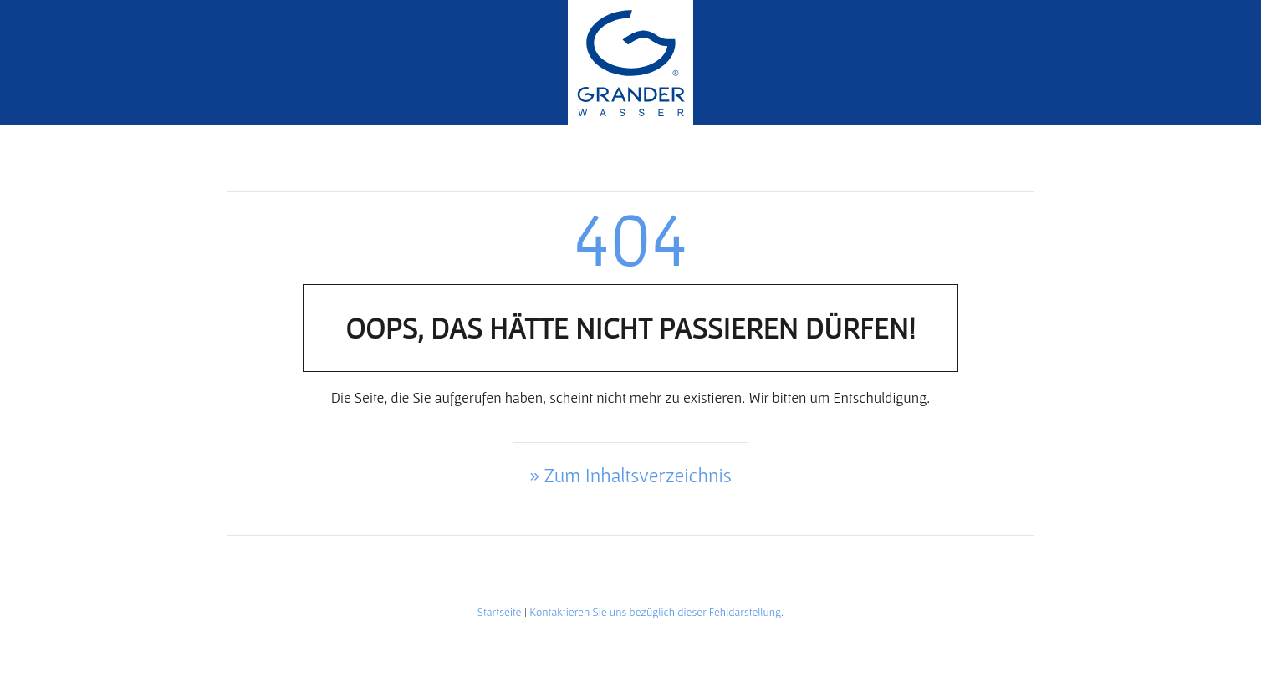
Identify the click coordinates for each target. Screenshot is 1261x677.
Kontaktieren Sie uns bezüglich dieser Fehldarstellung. (656, 611)
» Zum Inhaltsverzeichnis (630, 475)
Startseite (499, 611)
